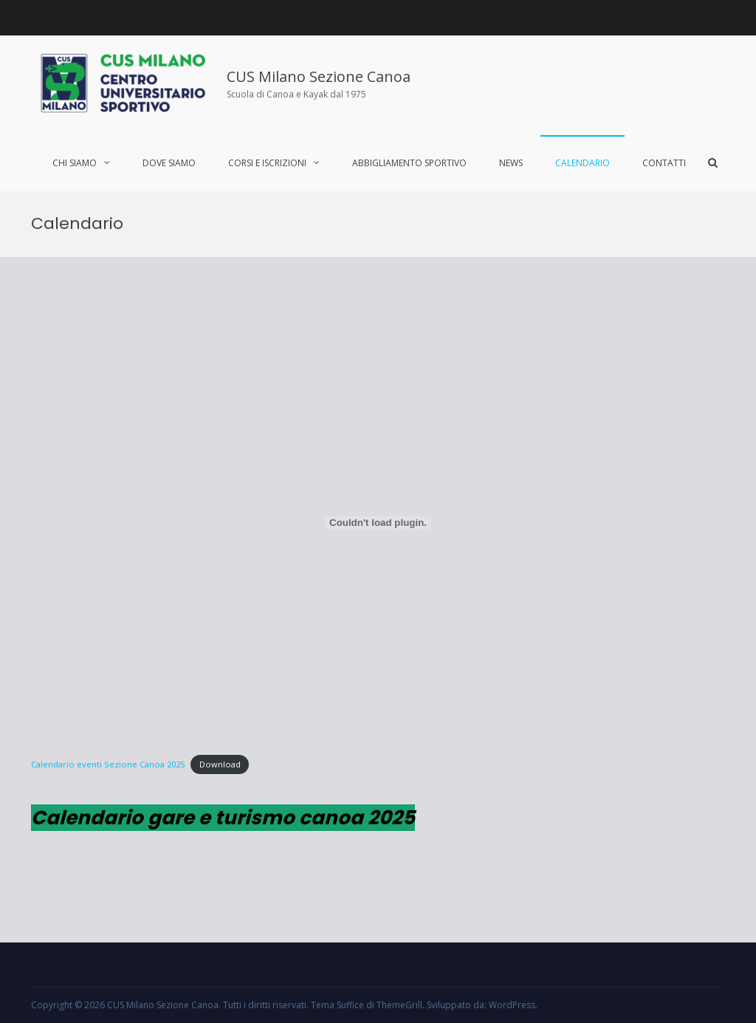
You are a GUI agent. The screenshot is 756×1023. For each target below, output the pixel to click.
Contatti (664, 163)
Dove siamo (169, 163)
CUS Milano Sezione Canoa (318, 76)
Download (220, 764)
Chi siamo (74, 163)
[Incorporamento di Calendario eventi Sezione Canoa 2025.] (378, 523)
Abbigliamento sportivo (409, 163)
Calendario (582, 163)
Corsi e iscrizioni (267, 163)
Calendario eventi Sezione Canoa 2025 (108, 764)
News (511, 163)
